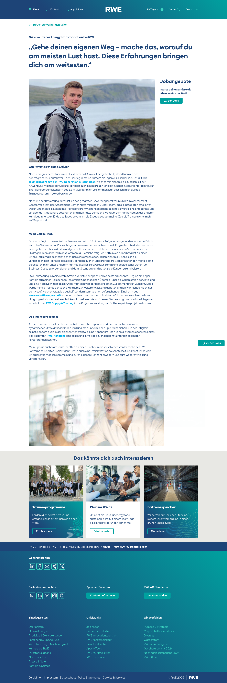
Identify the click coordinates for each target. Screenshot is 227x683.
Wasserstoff (151, 639)
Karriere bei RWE (47, 546)
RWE (31, 546)
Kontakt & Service (39, 665)
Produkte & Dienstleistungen (46, 635)
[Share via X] (62, 566)
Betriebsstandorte (97, 631)
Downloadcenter (96, 644)
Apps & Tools (76, 9)
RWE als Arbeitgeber (156, 644)
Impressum (51, 677)
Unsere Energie (38, 631)
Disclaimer (35, 677)
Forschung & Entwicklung (44, 639)
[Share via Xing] (54, 566)
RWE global (153, 9)
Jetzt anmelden (157, 595)
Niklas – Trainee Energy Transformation (125, 546)
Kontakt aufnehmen (102, 595)
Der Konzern (36, 626)
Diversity (149, 635)
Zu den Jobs (213, 343)
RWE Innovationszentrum (101, 635)
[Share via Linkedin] (32, 566)
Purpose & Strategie (156, 626)
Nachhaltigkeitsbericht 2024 (161, 652)
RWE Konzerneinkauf (98, 639)
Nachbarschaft (38, 657)
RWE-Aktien (151, 657)
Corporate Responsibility (159, 631)
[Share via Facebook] (39, 566)
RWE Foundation (96, 657)
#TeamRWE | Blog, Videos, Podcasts (79, 546)
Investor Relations (40, 652)
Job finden (92, 626)
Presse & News (38, 661)
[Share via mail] (47, 566)
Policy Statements (89, 677)
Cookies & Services (114, 677)
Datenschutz (68, 677)
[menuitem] (52, 9)
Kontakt (54, 9)
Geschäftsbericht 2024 (158, 648)
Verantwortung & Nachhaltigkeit (48, 644)
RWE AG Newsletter (98, 652)
